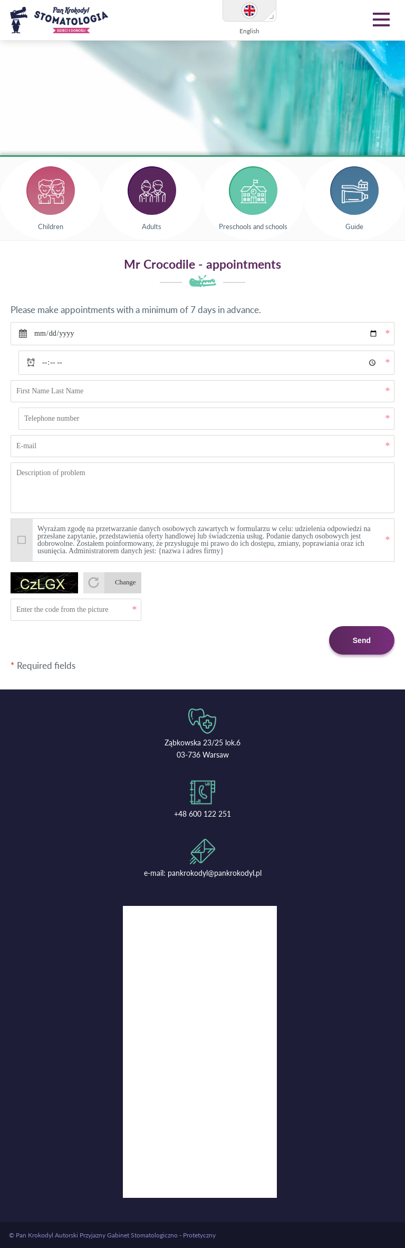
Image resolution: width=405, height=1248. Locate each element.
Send (362, 640)
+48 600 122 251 (202, 813)
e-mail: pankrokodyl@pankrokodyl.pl (203, 872)
